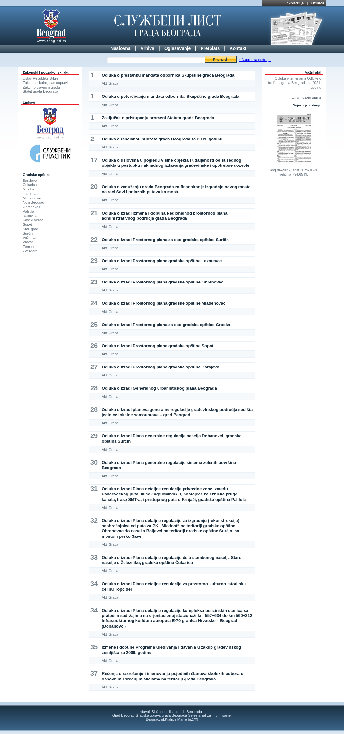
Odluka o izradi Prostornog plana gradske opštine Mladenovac (164, 303)
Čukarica (30, 185)
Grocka (28, 189)
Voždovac (30, 238)
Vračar (28, 242)
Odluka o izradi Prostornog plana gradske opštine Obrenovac (162, 282)
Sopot (27, 224)
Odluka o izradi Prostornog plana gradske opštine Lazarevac (162, 260)
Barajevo (30, 180)
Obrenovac (31, 207)
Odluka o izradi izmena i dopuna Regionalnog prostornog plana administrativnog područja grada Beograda (164, 216)
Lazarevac (31, 194)
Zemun (28, 247)
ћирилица (295, 3)
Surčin (28, 233)
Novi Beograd (33, 202)
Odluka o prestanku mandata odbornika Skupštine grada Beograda (168, 75)
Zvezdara (30, 251)
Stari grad (30, 229)
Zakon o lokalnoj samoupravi (45, 83)
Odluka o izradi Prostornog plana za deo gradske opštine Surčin (165, 239)
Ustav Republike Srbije (40, 78)
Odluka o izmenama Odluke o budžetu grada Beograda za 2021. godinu (294, 82)
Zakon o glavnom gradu (41, 87)
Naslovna (120, 48)
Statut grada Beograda (40, 91)
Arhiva (147, 48)
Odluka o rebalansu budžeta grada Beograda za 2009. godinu (162, 139)
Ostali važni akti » (306, 98)
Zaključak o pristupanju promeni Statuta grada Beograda (158, 117)
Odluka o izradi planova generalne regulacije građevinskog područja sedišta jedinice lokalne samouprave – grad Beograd (177, 412)
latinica (317, 3)
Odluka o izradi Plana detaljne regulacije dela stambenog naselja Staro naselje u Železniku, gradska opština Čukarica (172, 560)
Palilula (28, 211)
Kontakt (238, 48)
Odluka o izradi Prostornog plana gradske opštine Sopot (157, 345)
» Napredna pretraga (255, 60)
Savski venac (33, 220)
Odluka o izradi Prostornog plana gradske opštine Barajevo (160, 367)
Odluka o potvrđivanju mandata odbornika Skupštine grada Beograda (170, 96)
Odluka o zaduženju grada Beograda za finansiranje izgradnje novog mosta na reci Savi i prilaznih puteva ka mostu (176, 189)
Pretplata (210, 48)
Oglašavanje (177, 48)
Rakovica (30, 216)
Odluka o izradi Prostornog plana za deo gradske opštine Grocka (166, 324)
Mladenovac (32, 198)
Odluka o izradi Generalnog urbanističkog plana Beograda (159, 388)
